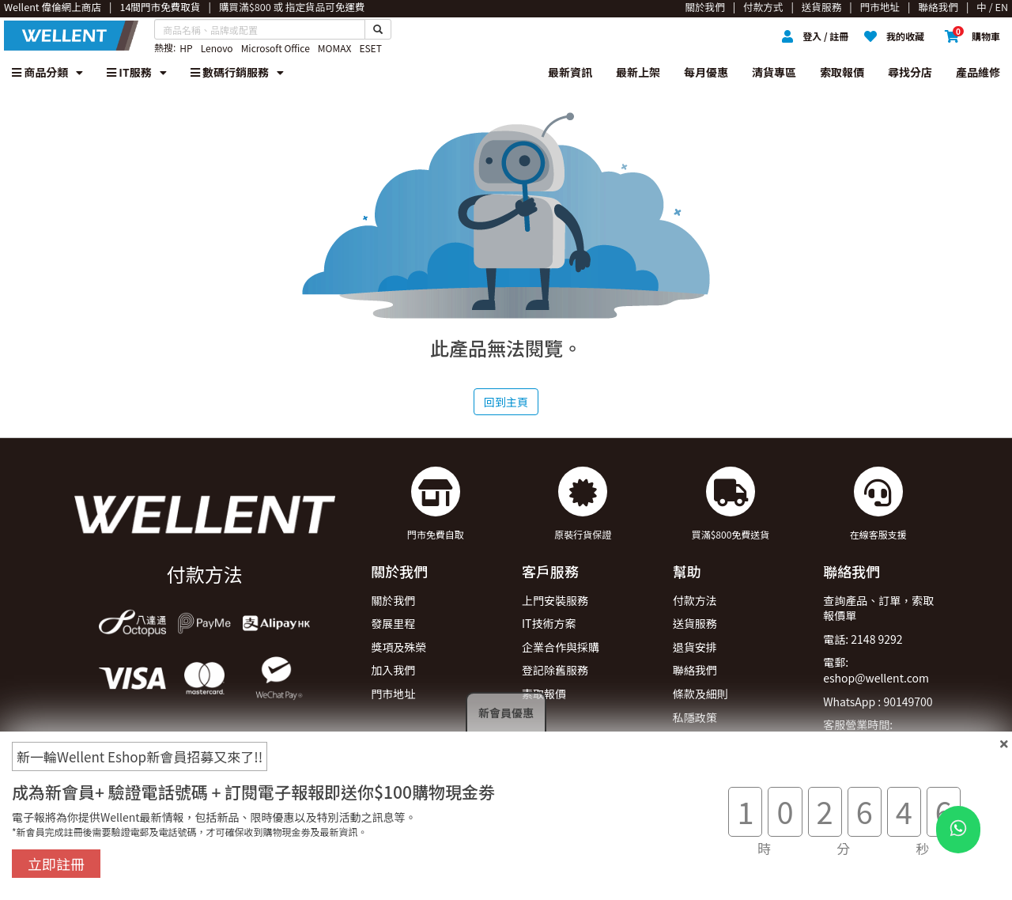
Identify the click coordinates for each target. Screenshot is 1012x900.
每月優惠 (706, 72)
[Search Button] (377, 29)
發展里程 (393, 623)
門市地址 (393, 693)
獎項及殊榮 (398, 647)
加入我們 (393, 670)
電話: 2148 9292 (862, 639)
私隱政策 (695, 717)
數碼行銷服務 (237, 72)
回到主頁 (506, 402)
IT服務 (137, 72)
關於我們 (393, 600)
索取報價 (842, 72)
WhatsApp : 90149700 (877, 701)
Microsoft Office (275, 48)
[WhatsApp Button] (958, 829)
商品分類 (47, 72)
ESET (370, 48)
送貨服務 (695, 623)
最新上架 (638, 72)
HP (185, 48)
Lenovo (217, 48)
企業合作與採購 (560, 647)
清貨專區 (774, 72)
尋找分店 (910, 72)
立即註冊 (56, 863)
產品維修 (978, 72)
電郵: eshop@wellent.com (876, 670)
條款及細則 (700, 693)
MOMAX (335, 48)
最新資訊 (570, 72)
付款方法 (695, 600)
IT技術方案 (549, 623)
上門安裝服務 (555, 600)
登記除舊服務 (555, 670)
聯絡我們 (695, 670)
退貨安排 (695, 647)
